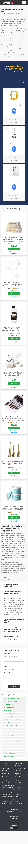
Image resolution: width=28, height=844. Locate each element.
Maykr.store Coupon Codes (10, 796)
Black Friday (17, 553)
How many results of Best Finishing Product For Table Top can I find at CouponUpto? (13, 629)
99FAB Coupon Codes (8, 785)
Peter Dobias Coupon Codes (10, 801)
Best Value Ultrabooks (8, 723)
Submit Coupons (20, 768)
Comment (6, 580)
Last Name (7, 660)
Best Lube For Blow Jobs (9, 738)
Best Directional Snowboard (10, 750)
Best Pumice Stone (7, 744)
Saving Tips (5, 768)
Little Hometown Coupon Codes (11, 794)
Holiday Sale (18, 763)
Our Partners (5, 780)
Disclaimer (18, 771)
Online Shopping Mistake (20, 777)
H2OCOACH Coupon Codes (10, 792)
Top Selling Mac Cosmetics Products (12, 732)
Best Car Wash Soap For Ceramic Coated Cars (14, 735)
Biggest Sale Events (18, 773)
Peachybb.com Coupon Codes (11, 799)
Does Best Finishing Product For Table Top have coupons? (13, 592)
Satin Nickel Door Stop (8, 704)
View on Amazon (14, 252)
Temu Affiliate (19, 783)
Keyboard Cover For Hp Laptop (10, 741)
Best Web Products (7, 716)
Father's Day (9, 553)
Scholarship (5, 773)
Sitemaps (18, 780)
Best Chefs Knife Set (8, 756)
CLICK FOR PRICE (14, 119)
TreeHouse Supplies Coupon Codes (12, 803)
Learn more (6, 576)
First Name (7, 653)
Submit (14, 686)
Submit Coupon (14, 816)
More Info (14, 249)
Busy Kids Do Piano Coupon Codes (12, 790)
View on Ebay (14, 253)
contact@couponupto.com (14, 811)
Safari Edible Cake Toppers (9, 753)
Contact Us (18, 766)
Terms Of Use (6, 777)
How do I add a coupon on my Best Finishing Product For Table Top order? (14, 620)
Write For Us (5, 766)
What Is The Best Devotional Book (11, 726)
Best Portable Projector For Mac (10, 701)
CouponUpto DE (6, 783)
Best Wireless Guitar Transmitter (11, 698)
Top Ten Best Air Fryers (8, 710)
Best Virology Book (7, 729)
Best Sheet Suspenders (8, 707)
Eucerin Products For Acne (9, 713)
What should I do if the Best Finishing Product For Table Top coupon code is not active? (13, 638)
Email (5, 666)
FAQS (4, 578)
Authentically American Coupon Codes (13, 787)
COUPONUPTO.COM (16, 823)
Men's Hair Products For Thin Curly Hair (12, 719)
